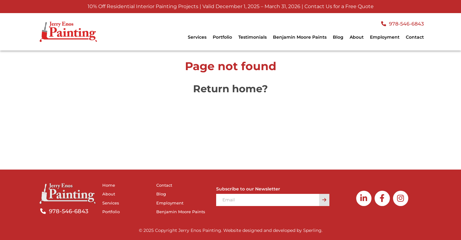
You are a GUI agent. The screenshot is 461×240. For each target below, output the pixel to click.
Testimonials (252, 37)
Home (108, 185)
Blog (338, 37)
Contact (415, 37)
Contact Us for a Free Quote (339, 6)
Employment (385, 37)
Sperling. (313, 230)
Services (197, 37)
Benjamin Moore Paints (300, 37)
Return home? (230, 89)
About (357, 37)
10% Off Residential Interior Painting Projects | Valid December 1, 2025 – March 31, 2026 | (195, 6)
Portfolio (222, 37)
